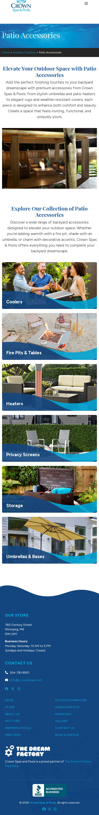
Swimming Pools (18, 728)
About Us (12, 714)
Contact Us (65, 728)
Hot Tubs (12, 721)
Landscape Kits (67, 707)
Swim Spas (13, 735)
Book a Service (67, 735)
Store (10, 707)
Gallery (61, 721)
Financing (63, 714)
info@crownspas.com (26, 680)
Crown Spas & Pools (43, 802)
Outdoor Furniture (24, 52)
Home (6, 52)
